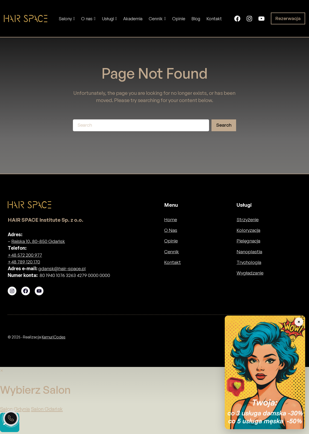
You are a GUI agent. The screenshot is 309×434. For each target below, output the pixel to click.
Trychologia (249, 262)
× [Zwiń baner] (298, 321)
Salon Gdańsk (47, 409)
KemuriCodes (53, 337)
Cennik (171, 252)
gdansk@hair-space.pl (62, 268)
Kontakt (172, 262)
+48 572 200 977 (25, 255)
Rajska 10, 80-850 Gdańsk (38, 241)
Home (170, 219)
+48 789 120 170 (24, 262)
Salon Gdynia (15, 409)
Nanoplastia (249, 252)
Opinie (171, 241)
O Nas (170, 230)
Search (224, 125)
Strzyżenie (248, 219)
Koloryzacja (248, 230)
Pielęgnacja (248, 241)
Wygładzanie (250, 273)
